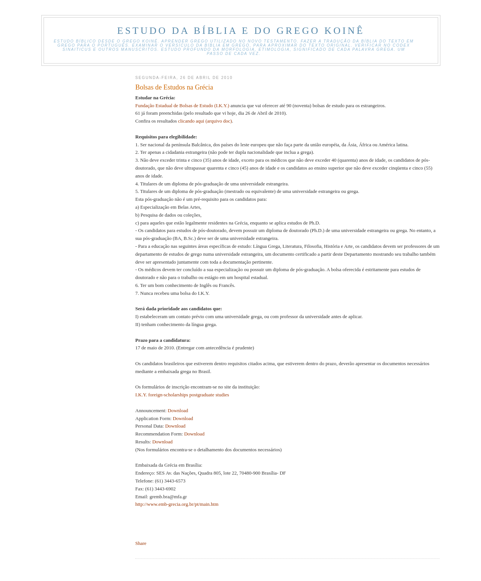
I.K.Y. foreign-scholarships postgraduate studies (182, 394)
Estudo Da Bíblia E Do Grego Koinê (241, 30)
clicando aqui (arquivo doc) (205, 121)
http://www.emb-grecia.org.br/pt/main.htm (176, 504)
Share (141, 543)
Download (178, 410)
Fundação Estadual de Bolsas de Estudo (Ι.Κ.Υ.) (182, 105)
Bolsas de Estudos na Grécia (174, 87)
